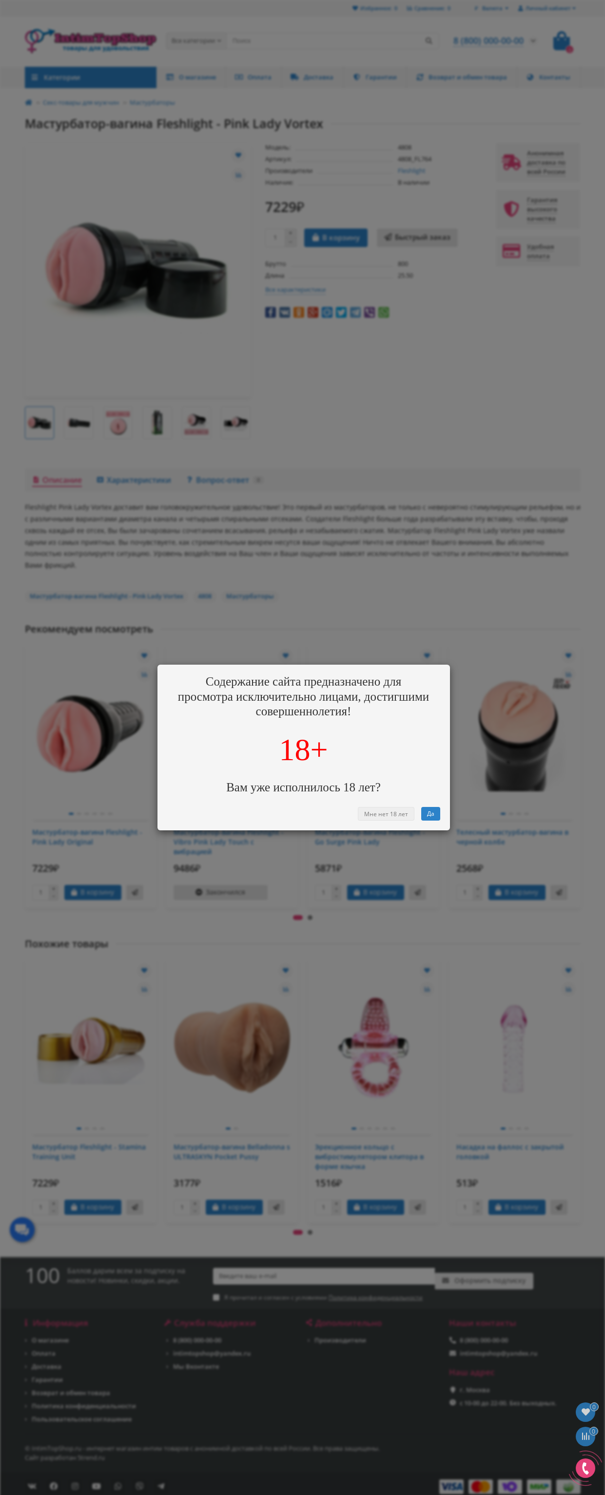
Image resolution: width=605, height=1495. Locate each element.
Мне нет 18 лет (386, 814)
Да (430, 813)
